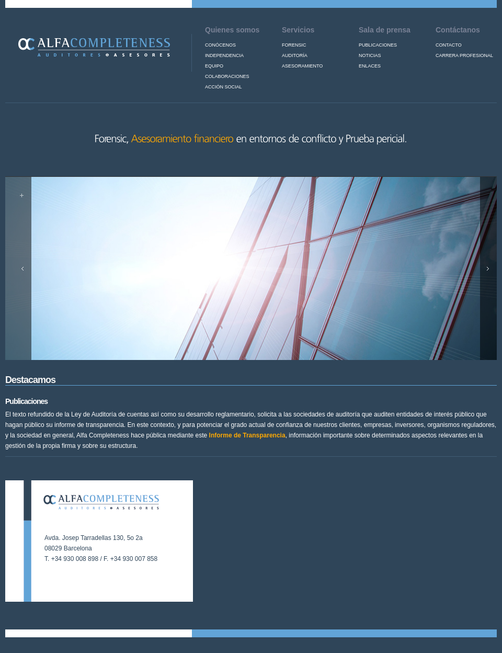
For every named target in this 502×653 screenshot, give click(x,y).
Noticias (370, 55)
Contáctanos (458, 30)
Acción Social (223, 86)
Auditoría (294, 55)
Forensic (294, 45)
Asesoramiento (302, 66)
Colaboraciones (227, 76)
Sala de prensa (384, 30)
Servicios (298, 30)
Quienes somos (232, 30)
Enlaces (370, 66)
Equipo (214, 66)
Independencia (224, 55)
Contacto (449, 45)
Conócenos (220, 45)
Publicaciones (378, 45)
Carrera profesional (464, 55)
